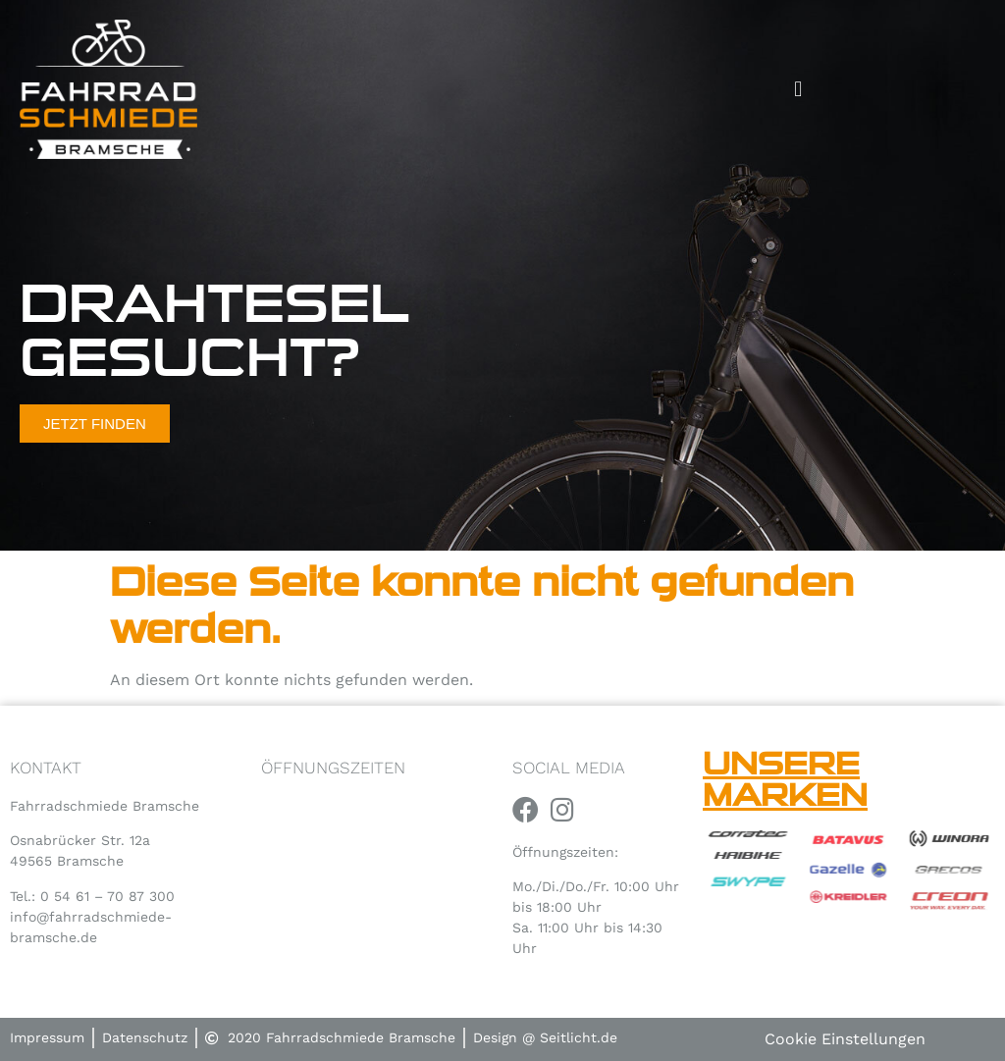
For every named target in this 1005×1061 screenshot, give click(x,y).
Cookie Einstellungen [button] (845, 1039)
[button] (798, 89)
